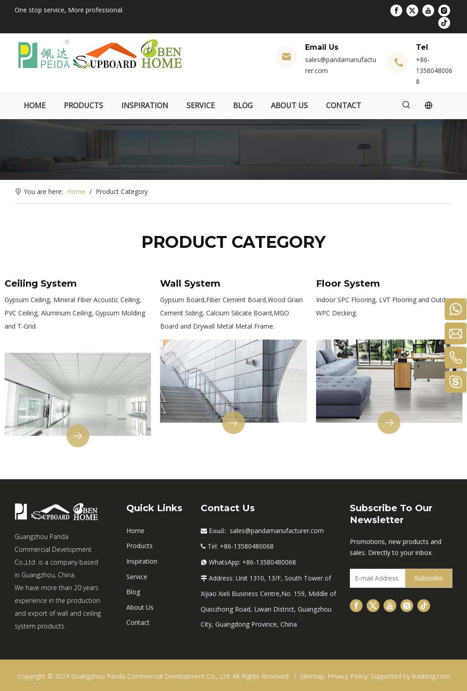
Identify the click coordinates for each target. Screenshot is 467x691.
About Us (140, 607)
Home (135, 530)
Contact (138, 622)
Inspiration (141, 561)
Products (139, 545)
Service (136, 576)
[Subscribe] (428, 578)
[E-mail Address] (375, 578)
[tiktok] (444, 22)
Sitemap (312, 676)
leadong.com (431, 676)
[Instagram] (444, 10)
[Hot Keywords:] (406, 105)
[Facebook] (396, 10)
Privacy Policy (347, 676)
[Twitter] (412, 10)
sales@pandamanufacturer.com (277, 530)
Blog (133, 591)
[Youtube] (428, 10)
